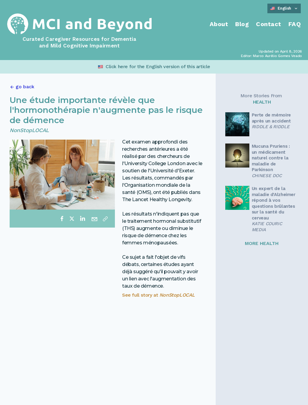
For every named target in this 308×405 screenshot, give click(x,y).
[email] (94, 219)
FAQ (294, 24)
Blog (242, 24)
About (219, 24)
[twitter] (71, 219)
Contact (268, 24)
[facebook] (62, 219)
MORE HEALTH (262, 243)
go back (25, 86)
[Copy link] (105, 219)
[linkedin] (82, 219)
